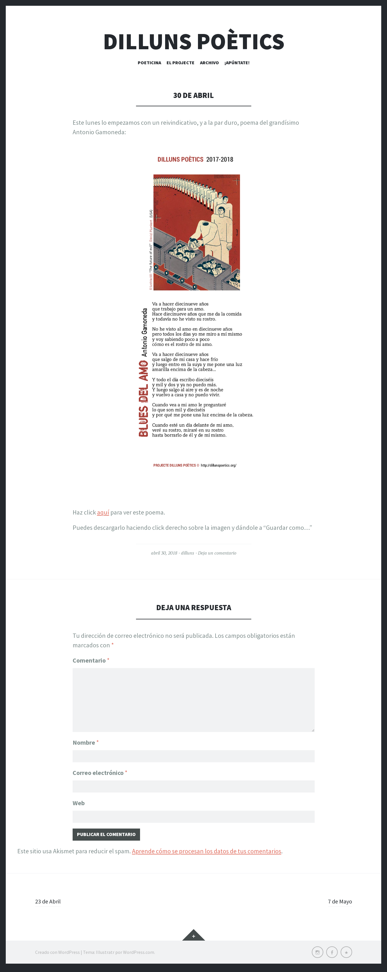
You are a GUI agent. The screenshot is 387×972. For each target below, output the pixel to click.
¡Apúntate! (237, 62)
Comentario (91, 660)
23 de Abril (49, 904)
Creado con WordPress (57, 955)
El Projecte (181, 62)
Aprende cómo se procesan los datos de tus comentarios (206, 854)
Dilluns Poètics (193, 41)
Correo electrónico (100, 771)
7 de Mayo (339, 904)
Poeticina (149, 62)
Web (79, 803)
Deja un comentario (217, 553)
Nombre (86, 740)
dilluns (187, 553)
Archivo (209, 62)
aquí (103, 512)
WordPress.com (138, 955)
